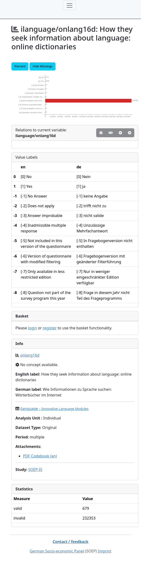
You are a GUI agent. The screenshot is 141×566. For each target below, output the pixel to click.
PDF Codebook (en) (40, 456)
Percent (19, 66)
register (49, 328)
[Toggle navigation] (69, 5)
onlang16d (29, 355)
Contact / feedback (71, 541)
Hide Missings (42, 66)
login (32, 328)
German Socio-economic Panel (57, 551)
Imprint (104, 551)
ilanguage (54, 408)
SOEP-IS (35, 469)
